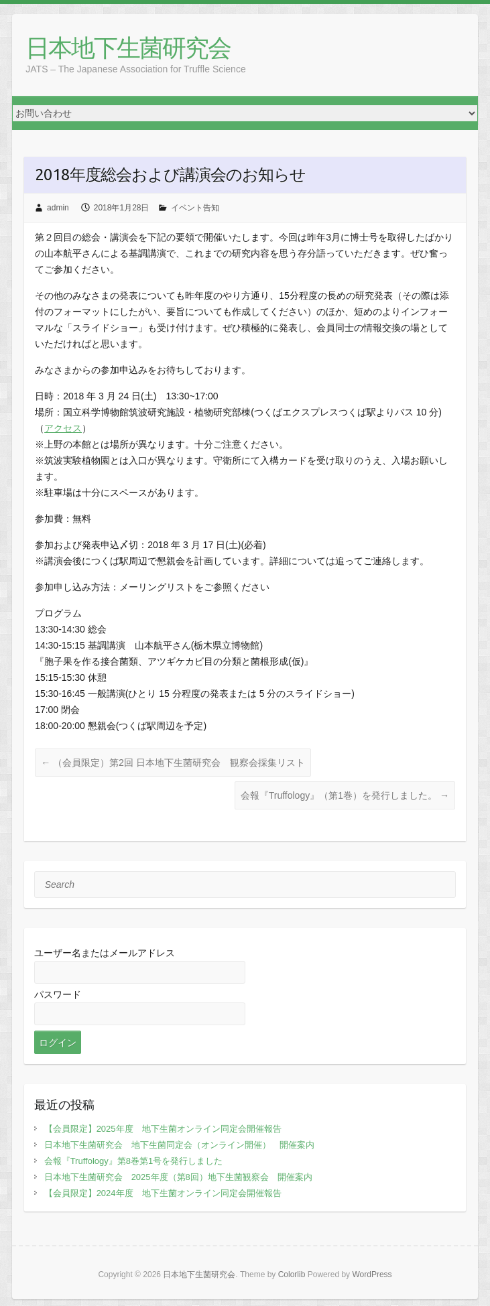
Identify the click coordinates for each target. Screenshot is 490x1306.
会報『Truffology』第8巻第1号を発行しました (133, 1161)
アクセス (63, 428)
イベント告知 (195, 207)
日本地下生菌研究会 (128, 48)
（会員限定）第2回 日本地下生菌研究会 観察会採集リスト (173, 762)
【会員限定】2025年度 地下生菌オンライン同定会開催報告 (163, 1129)
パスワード (57, 994)
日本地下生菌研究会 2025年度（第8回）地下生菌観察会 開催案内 (178, 1177)
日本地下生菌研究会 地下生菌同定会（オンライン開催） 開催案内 (179, 1145)
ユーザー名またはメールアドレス (104, 953)
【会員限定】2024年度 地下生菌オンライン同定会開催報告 (163, 1193)
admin (58, 207)
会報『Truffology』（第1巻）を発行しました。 (345, 795)
